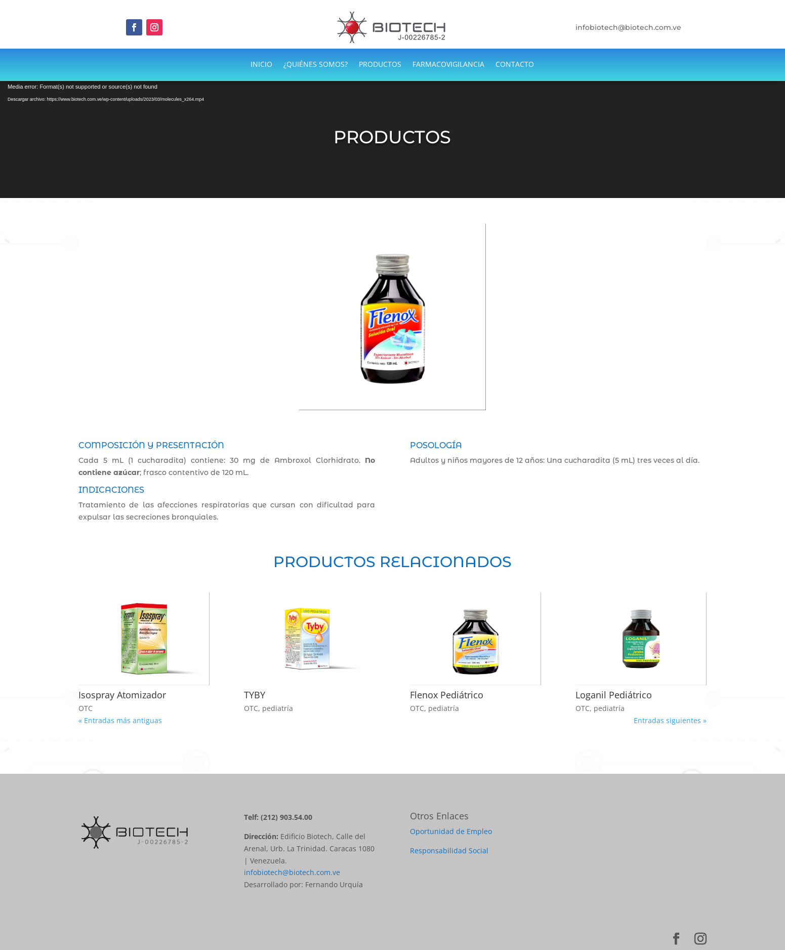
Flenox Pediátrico (446, 695)
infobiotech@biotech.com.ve (292, 872)
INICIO (261, 65)
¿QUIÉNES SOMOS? (315, 65)
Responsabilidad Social (449, 850)
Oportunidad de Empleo (451, 831)
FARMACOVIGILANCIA (448, 65)
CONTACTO (514, 65)
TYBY (254, 695)
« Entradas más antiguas (120, 720)
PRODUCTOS (380, 65)
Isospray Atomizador (122, 695)
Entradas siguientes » (670, 720)
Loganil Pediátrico (613, 695)
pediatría (277, 708)
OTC (85, 708)
